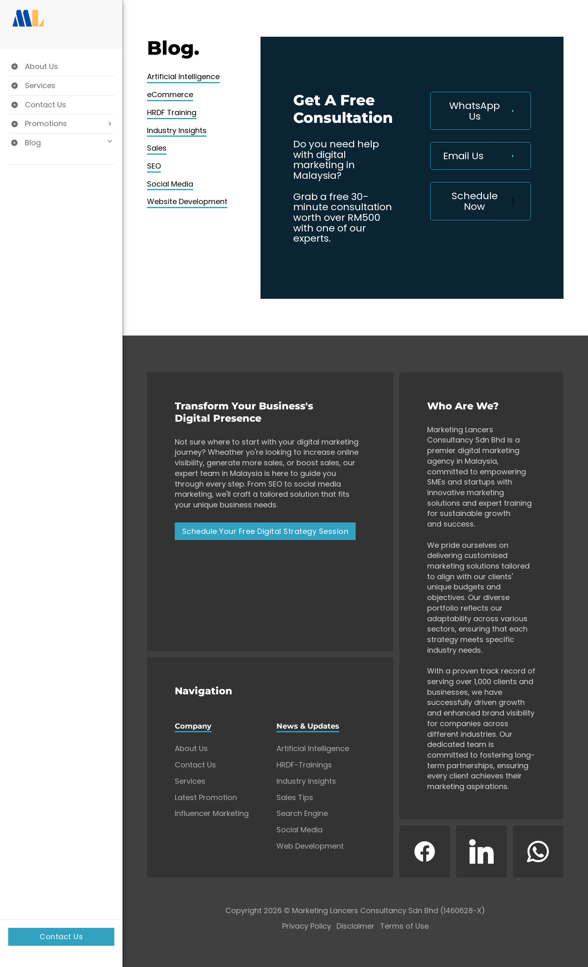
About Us (191, 749)
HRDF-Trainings (304, 765)
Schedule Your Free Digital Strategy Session (265, 531)
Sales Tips (294, 798)
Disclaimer (355, 926)
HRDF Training (171, 112)
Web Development (310, 846)
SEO (154, 166)
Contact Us (61, 936)
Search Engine (302, 813)
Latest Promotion (206, 798)
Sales (157, 148)
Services (190, 781)
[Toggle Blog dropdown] (61, 142)
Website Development (187, 201)
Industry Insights (177, 130)
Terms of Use (404, 926)
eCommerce (170, 94)
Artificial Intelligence (183, 76)
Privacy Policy (306, 926)
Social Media (170, 184)
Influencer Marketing (212, 813)
